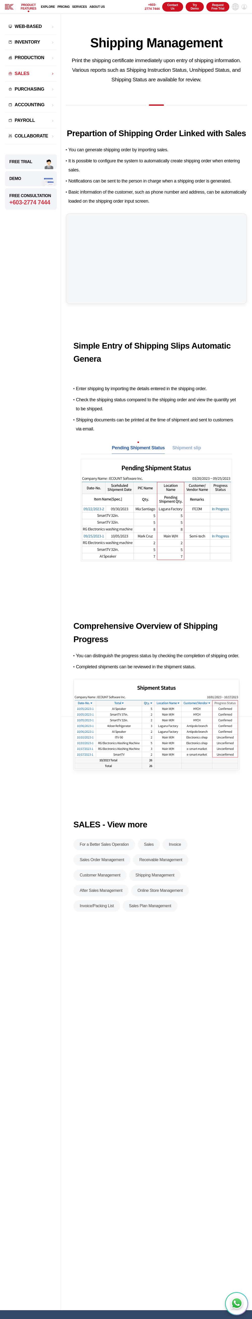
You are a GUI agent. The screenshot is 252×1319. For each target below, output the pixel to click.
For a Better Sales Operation (104, 844)
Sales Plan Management (150, 906)
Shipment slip (186, 447)
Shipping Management (154, 875)
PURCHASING (29, 89)
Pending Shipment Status (138, 447)
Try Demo (195, 6)
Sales (149, 844)
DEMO (15, 178)
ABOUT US (97, 7)
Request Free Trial (217, 6)
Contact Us (172, 6)
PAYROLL (25, 120)
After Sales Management (101, 890)
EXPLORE (48, 7)
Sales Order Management (102, 860)
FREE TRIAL (20, 162)
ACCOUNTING (29, 104)
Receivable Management (160, 860)
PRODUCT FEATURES (28, 6)
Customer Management (100, 875)
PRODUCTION (29, 57)
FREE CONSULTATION (30, 200)
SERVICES (79, 7)
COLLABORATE (31, 135)
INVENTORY (27, 42)
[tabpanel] (156, 521)
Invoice (175, 844)
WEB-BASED (28, 26)
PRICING (64, 7)
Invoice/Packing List (97, 906)
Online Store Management (160, 890)
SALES (22, 73)
